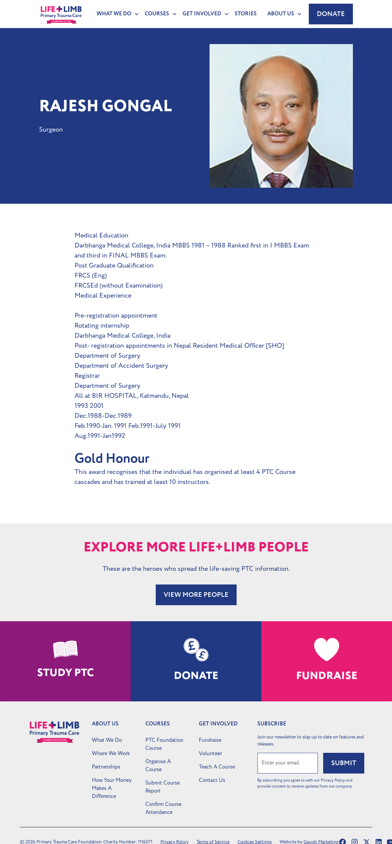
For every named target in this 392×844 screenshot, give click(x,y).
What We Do (107, 740)
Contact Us (212, 780)
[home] (61, 14)
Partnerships (106, 767)
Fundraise (210, 740)
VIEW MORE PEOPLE (196, 595)
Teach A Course (217, 767)
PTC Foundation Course (164, 744)
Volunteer (210, 753)
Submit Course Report (162, 787)
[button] (115, 14)
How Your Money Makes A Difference (112, 788)
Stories (246, 14)
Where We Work (111, 753)
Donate (331, 14)
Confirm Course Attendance (163, 808)
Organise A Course (158, 765)
